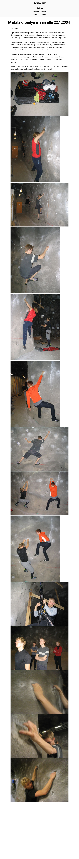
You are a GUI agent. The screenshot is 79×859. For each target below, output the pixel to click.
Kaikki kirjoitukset (39, 14)
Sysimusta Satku (39, 11)
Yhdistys (39, 8)
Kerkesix (39, 3)
